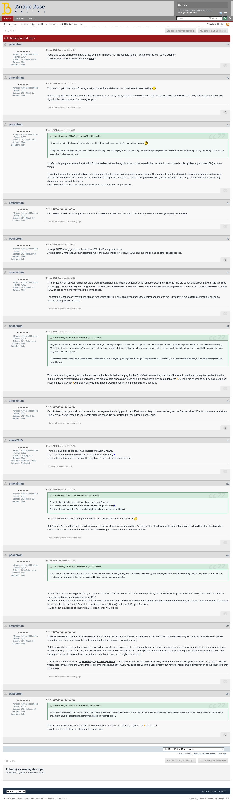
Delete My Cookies (38, 799)
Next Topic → (223, 754)
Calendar (32, 18)
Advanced (230, 18)
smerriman (16, 77)
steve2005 (16, 440)
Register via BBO (189, 12)
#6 (228, 272)
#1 (228, 44)
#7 (228, 326)
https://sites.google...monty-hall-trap (97, 661)
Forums (7, 18)
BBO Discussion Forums (14, 24)
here (91, 58)
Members (19, 18)
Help (223, 12)
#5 (228, 239)
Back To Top (9, 799)
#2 (228, 78)
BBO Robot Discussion (72, 24)
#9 (228, 440)
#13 (227, 694)
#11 (227, 555)
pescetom (16, 44)
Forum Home (22, 799)
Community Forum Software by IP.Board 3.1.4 (208, 799)
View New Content (216, 24)
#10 (227, 484)
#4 (228, 203)
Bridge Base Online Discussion (43, 24)
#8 (228, 401)
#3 (228, 125)
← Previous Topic (184, 754)
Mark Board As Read (57, 799)
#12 (227, 626)
